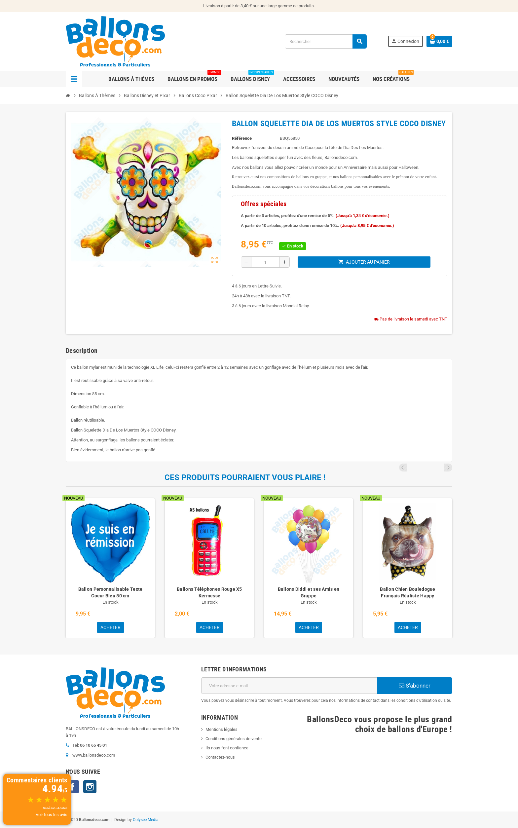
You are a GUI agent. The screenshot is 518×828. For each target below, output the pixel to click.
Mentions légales (221, 729)
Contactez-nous (220, 757)
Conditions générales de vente (233, 738)
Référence (242, 138)
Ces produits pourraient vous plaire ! (245, 477)
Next (448, 467)
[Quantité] (265, 262)
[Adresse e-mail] (289, 685)
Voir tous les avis (51, 814)
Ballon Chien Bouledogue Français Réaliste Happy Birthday (407, 595)
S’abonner (414, 685)
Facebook (72, 786)
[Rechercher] (325, 41)
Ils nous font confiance (226, 747)
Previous (439, 467)
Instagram (89, 786)
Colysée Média (146, 819)
